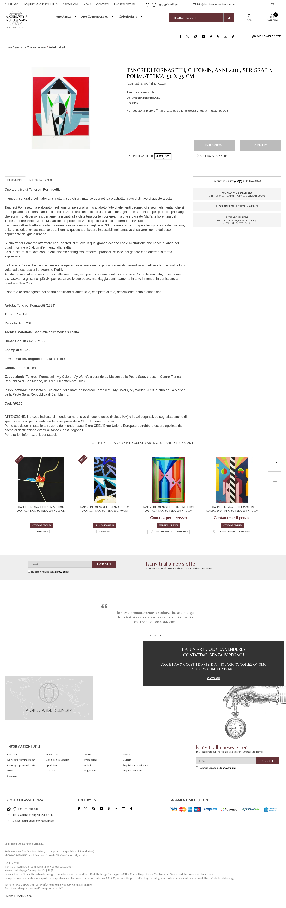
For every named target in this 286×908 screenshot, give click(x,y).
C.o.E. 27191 (12, 863)
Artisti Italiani (56, 47)
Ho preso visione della (50, 571)
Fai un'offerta (214, 145)
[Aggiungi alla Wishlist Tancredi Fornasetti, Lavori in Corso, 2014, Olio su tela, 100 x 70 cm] (214, 532)
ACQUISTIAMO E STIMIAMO (41, 4)
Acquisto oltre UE (132, 770)
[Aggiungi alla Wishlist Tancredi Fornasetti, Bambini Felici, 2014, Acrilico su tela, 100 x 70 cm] (151, 532)
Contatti (50, 770)
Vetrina (88, 754)
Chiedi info (261, 145)
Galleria (127, 759)
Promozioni (90, 759)
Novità (126, 754)
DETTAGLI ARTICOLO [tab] (40, 180)
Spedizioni (51, 765)
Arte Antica (63, 16)
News (10, 770)
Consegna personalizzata (21, 765)
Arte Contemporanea (94, 16)
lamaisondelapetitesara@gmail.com (30, 820)
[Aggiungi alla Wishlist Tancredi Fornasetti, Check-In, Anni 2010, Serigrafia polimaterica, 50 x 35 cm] (212, 156)
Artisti (87, 765)
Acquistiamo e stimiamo (136, 765)
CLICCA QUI (213, 678)
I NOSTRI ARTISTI (124, 4)
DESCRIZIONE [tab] (15, 180)
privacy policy (62, 571)
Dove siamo (52, 754)
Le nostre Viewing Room (21, 759)
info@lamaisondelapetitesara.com (214, 4)
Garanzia (12, 775)
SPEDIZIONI (70, 4)
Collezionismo (128, 16)
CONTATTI (102, 4)
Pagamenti (90, 770)
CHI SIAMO (11, 4)
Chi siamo (12, 754)
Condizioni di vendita (57, 759)
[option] (61, 108)
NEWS (87, 4)
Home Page (12, 47)
